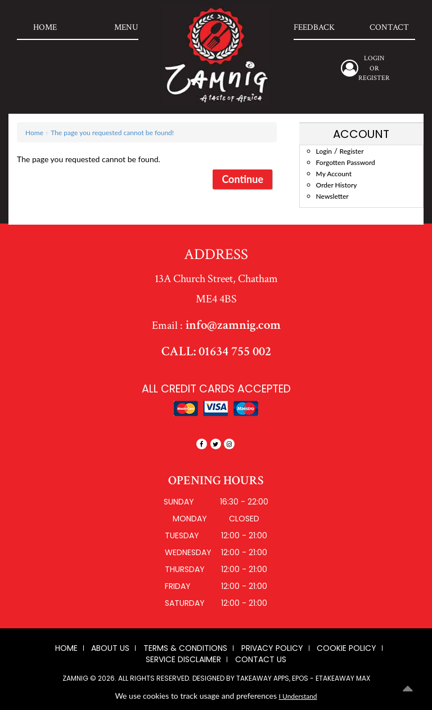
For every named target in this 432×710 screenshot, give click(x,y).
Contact (389, 27)
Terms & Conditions (185, 648)
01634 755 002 (233, 351)
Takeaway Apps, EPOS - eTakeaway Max (303, 678)
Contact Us (260, 659)
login (374, 58)
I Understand (298, 696)
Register (374, 78)
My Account (334, 173)
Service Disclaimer (183, 659)
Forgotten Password (345, 162)
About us (110, 648)
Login (324, 151)
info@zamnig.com (232, 324)
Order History (336, 185)
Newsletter (332, 196)
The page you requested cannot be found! (112, 132)
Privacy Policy (272, 648)
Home (45, 27)
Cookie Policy (346, 648)
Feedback (314, 27)
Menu (126, 27)
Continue (242, 179)
